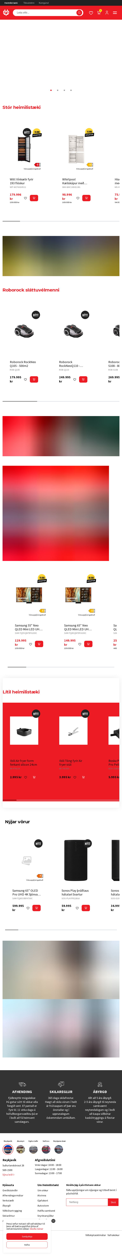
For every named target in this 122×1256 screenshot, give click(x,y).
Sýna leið (8, 1174)
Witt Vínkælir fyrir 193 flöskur (21, 181)
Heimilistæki (11, 2)
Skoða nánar (36, 1228)
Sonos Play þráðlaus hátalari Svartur (75, 892)
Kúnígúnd (44, 2)
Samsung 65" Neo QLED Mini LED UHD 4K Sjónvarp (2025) (77, 629)
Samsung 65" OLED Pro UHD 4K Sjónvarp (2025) (26, 894)
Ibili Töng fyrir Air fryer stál (70, 762)
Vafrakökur (113, 1235)
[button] (27, 1236)
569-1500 (7, 1170)
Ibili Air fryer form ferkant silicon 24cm (23, 762)
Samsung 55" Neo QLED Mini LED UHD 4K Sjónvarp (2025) (28, 629)
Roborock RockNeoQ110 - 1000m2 (69, 365)
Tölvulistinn (28, 2)
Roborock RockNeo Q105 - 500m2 (23, 364)
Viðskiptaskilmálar (95, 1235)
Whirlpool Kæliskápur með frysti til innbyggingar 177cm (76, 185)
